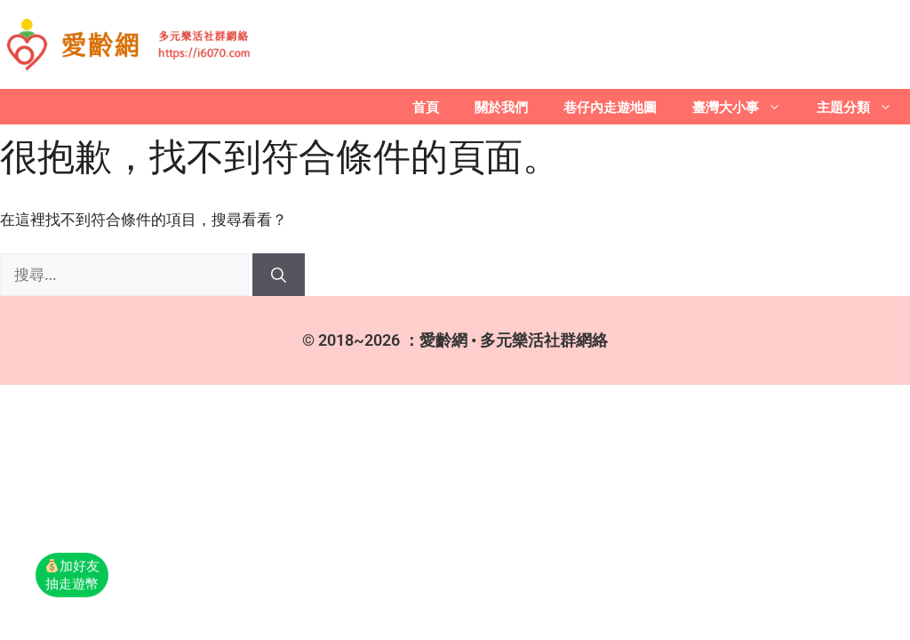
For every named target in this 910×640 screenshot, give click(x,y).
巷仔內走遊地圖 (610, 107)
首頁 (425, 107)
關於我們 (501, 107)
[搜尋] (278, 274)
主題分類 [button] (863, 106)
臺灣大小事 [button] (745, 106)
